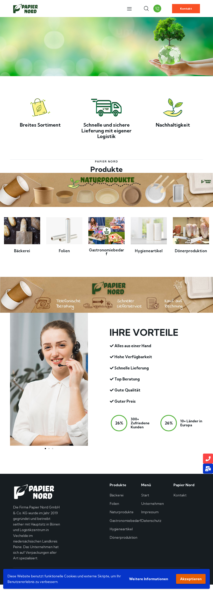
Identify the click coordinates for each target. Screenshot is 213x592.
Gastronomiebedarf (106, 252)
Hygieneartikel (149, 251)
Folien (64, 251)
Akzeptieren (191, 579)
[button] (14, 379)
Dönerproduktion (191, 251)
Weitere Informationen (148, 579)
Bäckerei (22, 251)
